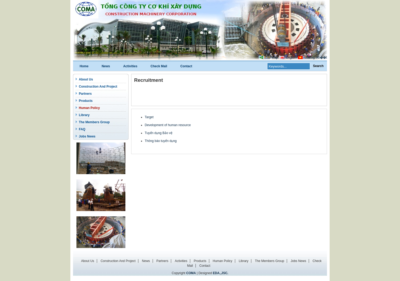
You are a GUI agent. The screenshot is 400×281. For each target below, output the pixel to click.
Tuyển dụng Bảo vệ (158, 133)
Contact (186, 66)
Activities (130, 66)
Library (84, 115)
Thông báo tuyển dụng (161, 141)
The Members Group (94, 122)
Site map (271, 57)
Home (84, 66)
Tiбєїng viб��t (315, 57)
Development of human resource (168, 125)
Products (86, 101)
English (291, 57)
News (106, 66)
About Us (86, 79)
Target (149, 117)
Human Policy (89, 108)
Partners (85, 94)
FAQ (82, 129)
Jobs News (87, 136)
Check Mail (159, 66)
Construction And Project (98, 86)
